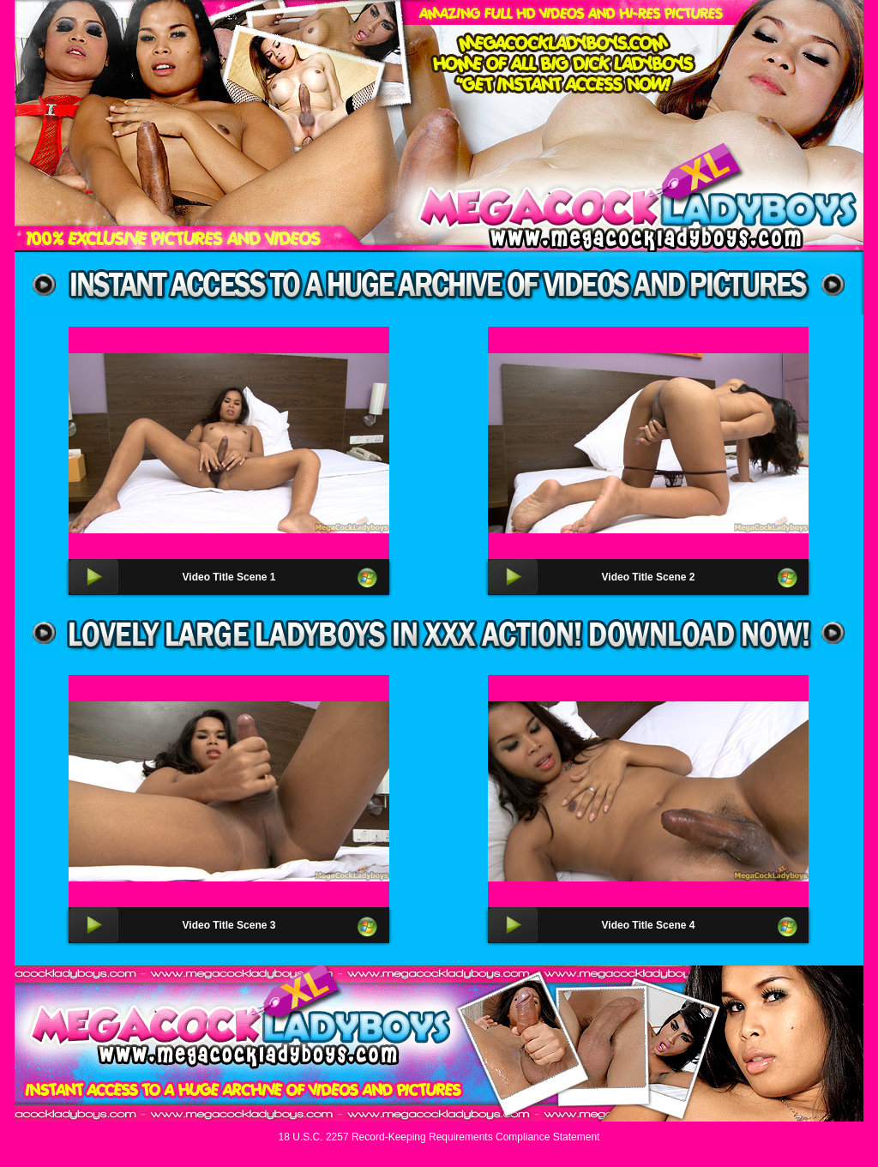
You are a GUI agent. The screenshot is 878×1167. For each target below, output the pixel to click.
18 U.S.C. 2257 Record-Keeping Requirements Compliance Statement (439, 1137)
